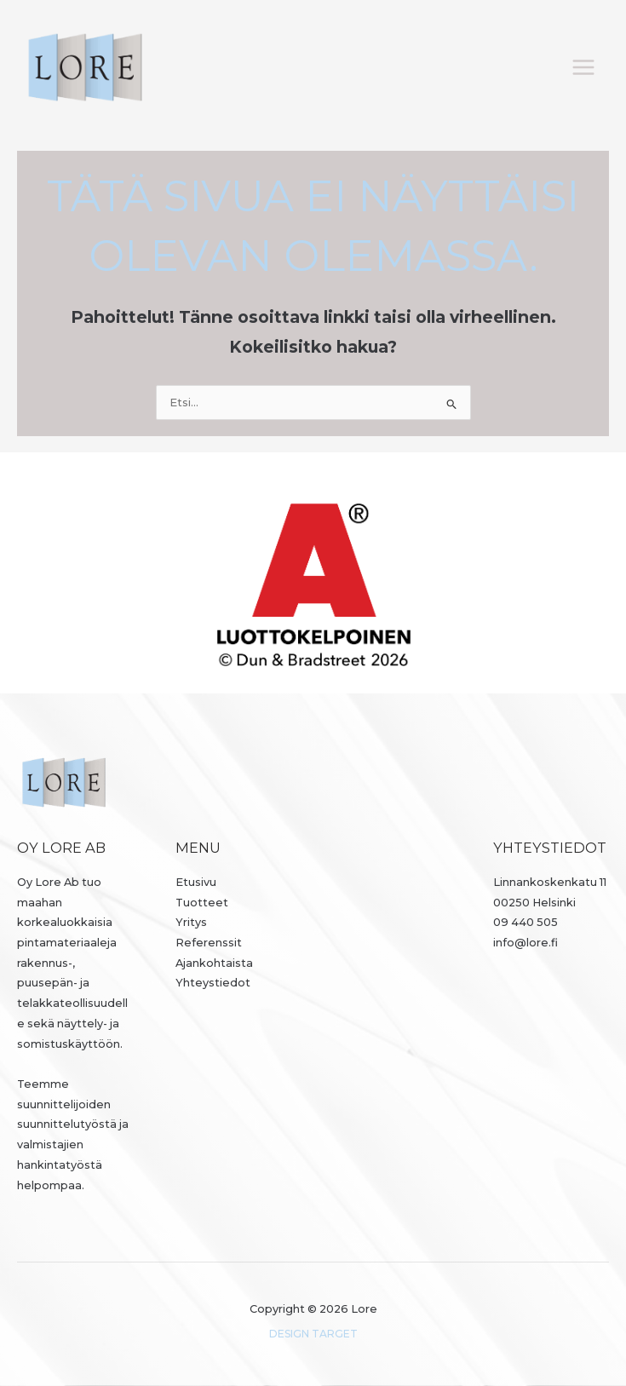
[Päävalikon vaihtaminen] (584, 67)
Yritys (191, 922)
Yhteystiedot (212, 982)
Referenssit (208, 942)
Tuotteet (201, 902)
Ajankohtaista (214, 963)
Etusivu (195, 882)
